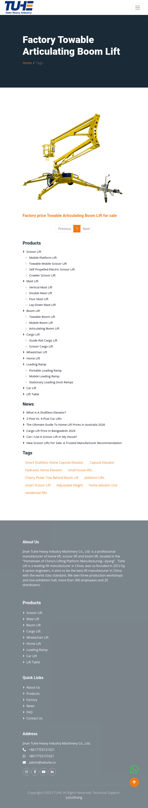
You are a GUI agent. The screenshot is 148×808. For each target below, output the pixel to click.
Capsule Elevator (102, 462)
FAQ (29, 712)
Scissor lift (33, 252)
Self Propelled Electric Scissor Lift (52, 269)
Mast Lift (32, 281)
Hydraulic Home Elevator (43, 470)
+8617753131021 (42, 749)
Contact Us (34, 718)
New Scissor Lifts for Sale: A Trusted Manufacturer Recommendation (74, 443)
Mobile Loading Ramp (44, 376)
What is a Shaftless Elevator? (46, 412)
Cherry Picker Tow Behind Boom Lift (52, 477)
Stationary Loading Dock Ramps (51, 382)
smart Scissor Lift (38, 485)
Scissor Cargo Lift (41, 346)
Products (32, 243)
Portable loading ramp (45, 370)
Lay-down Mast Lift (42, 305)
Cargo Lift (33, 334)
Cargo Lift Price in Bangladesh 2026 (50, 431)
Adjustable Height (70, 485)
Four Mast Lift (38, 299)
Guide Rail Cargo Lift (43, 340)
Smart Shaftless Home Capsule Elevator (54, 462)
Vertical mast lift (40, 287)
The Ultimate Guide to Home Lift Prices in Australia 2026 (65, 424)
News (30, 706)
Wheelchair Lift (36, 352)
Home (27, 63)
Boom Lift (33, 311)
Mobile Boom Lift (41, 323)
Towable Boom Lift (42, 317)
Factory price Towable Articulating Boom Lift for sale (70, 215)
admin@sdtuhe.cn (42, 762)
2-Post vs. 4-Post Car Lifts (44, 419)
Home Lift (33, 358)
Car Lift (31, 388)
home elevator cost (103, 485)
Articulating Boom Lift (44, 328)
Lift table (32, 394)
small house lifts (80, 470)
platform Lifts (94, 477)
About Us (33, 687)
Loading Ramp (36, 364)
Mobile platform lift (43, 258)
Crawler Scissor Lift (42, 275)
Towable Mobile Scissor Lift (48, 263)
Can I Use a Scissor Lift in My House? (51, 437)
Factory (31, 700)
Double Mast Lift (40, 293)
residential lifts (36, 493)
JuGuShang (74, 797)
